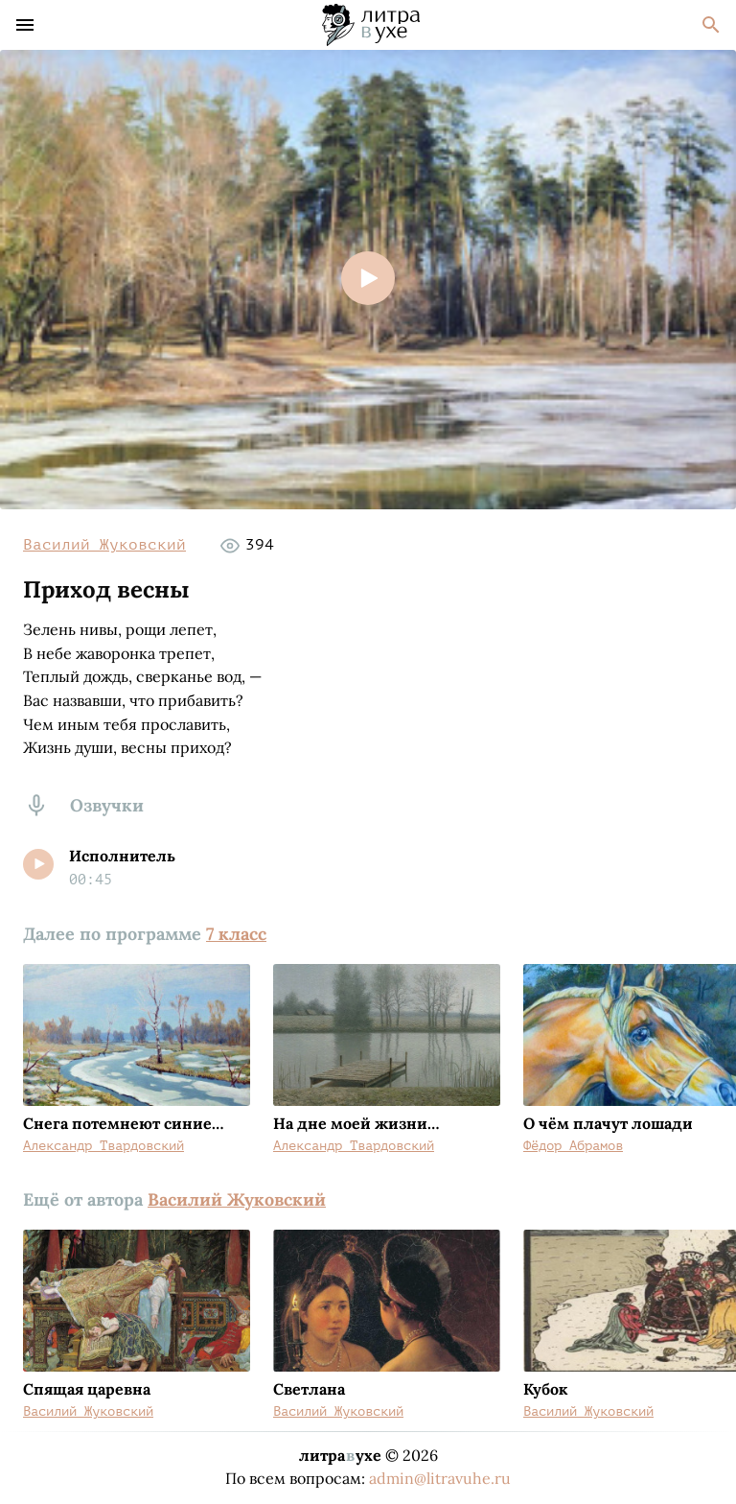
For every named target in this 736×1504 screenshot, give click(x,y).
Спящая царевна (86, 1388)
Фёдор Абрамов (573, 1146)
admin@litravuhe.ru (440, 1478)
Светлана (309, 1388)
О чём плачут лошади (608, 1123)
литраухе (340, 1455)
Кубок (545, 1388)
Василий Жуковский (104, 544)
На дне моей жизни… (356, 1123)
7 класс (236, 934)
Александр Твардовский (103, 1146)
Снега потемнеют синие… (123, 1123)
